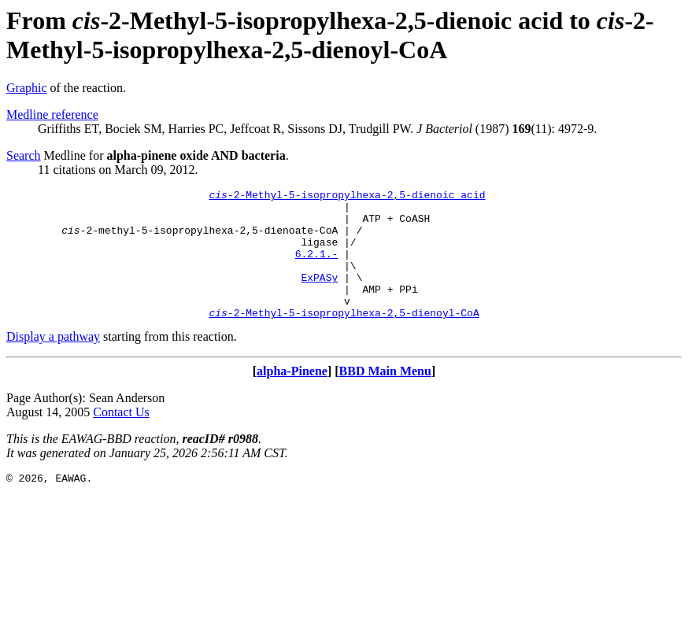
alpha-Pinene (292, 397)
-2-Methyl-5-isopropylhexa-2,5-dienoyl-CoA (344, 338)
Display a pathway (53, 362)
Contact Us (121, 438)
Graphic (26, 87)
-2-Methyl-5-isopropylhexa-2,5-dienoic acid (347, 197)
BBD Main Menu (385, 397)
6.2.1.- (316, 267)
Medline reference (52, 114)
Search (23, 155)
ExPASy (319, 296)
